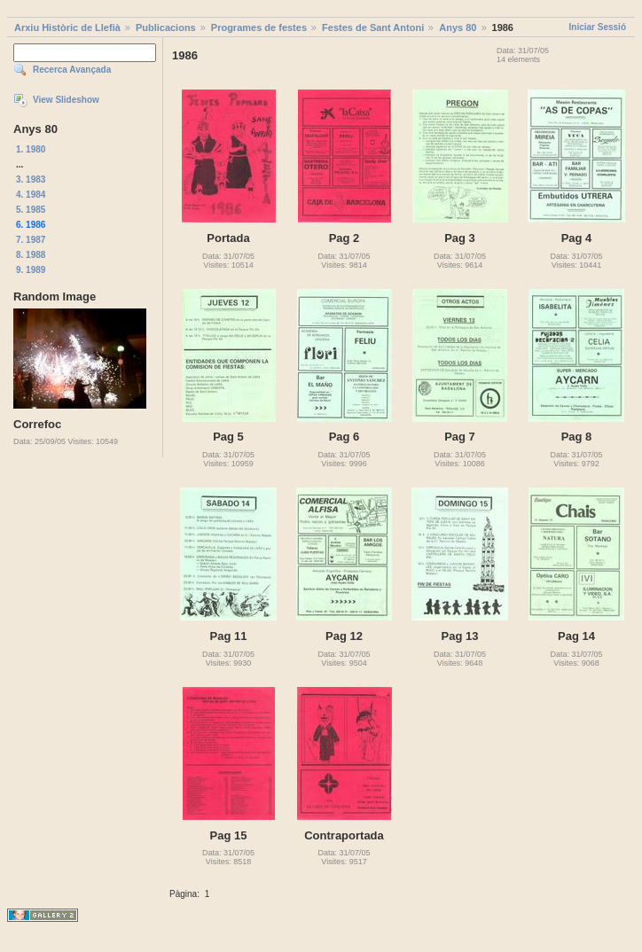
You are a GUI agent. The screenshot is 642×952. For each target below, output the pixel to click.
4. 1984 (30, 194)
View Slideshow (66, 100)
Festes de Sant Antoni (373, 27)
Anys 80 (457, 27)
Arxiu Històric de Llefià (67, 27)
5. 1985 (30, 210)
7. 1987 (30, 240)
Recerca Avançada (72, 69)
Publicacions (166, 27)
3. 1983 (30, 179)
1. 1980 (30, 149)
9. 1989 (30, 270)
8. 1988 (30, 255)
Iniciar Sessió (597, 27)
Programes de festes (259, 27)
